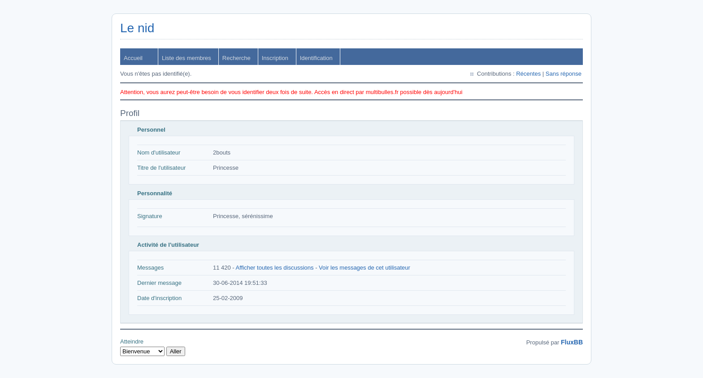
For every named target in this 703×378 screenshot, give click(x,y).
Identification (316, 58)
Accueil (133, 58)
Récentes (528, 73)
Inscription (275, 58)
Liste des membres (186, 58)
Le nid (137, 28)
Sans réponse (563, 73)
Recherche (236, 58)
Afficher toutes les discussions (275, 267)
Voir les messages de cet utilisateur (364, 267)
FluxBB (572, 342)
